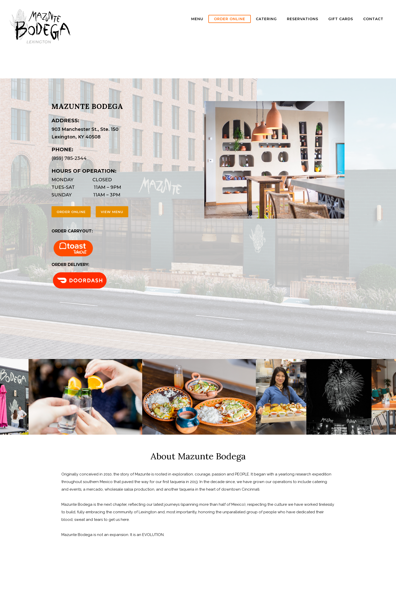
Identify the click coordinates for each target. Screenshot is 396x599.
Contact (373, 19)
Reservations (302, 19)
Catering (266, 19)
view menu (112, 212)
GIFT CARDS (340, 19)
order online (71, 212)
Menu (197, 19)
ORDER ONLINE (229, 19)
